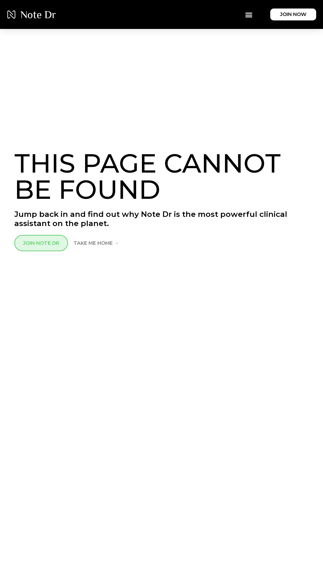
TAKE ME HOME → (96, 243)
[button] (248, 14)
